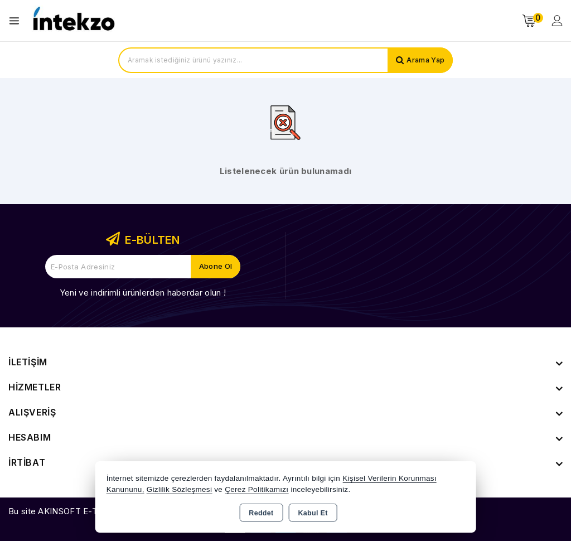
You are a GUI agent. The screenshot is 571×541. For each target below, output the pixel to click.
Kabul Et (313, 513)
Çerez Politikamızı (256, 489)
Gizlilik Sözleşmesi (179, 489)
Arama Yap (424, 60)
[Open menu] (17, 21)
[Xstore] (73, 21)
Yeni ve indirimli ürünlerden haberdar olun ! (143, 292)
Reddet (261, 513)
